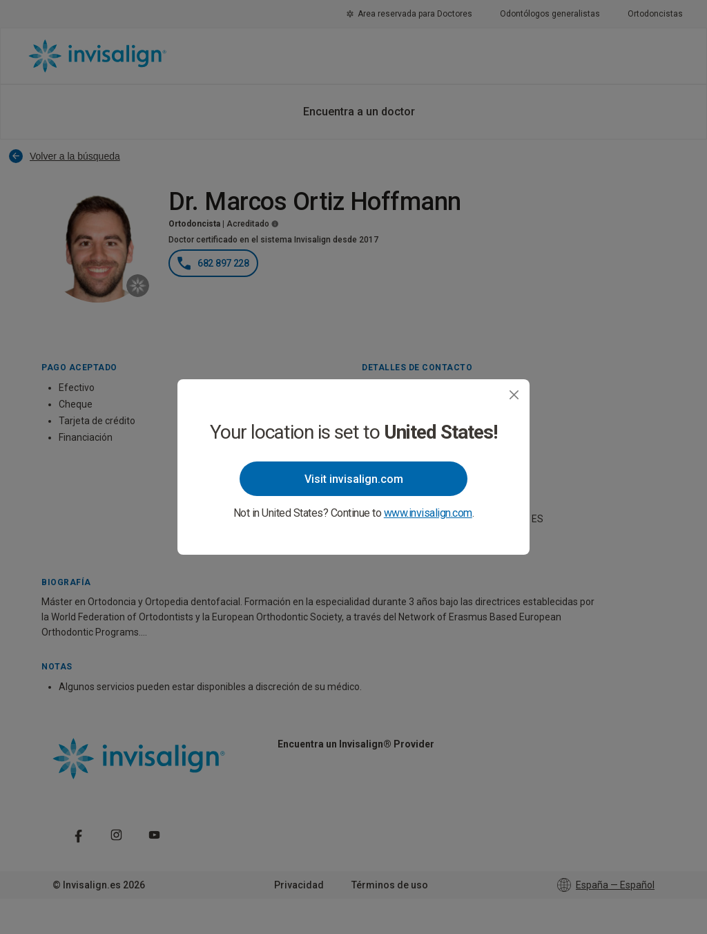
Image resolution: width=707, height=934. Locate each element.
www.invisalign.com (428, 513)
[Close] (514, 395)
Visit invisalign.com (353, 479)
